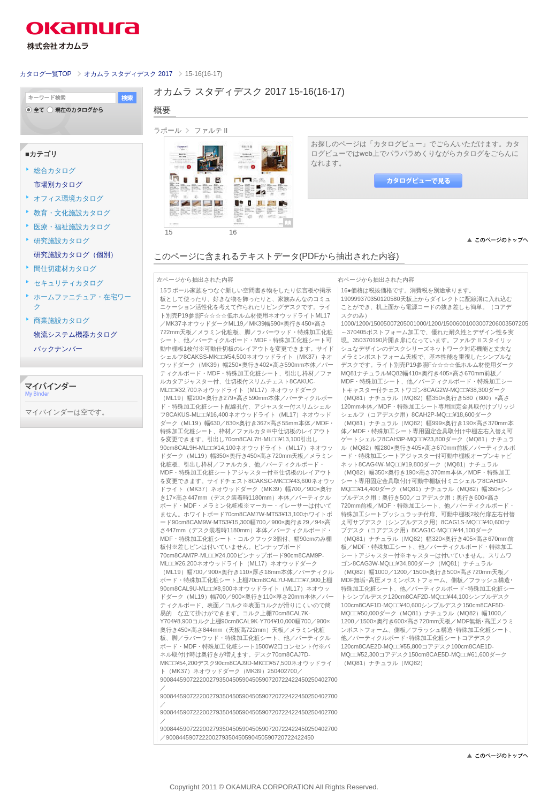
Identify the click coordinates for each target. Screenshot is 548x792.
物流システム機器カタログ (75, 334)
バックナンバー (58, 349)
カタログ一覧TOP (45, 74)
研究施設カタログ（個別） (75, 255)
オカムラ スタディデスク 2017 (129, 74)
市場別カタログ (58, 184)
